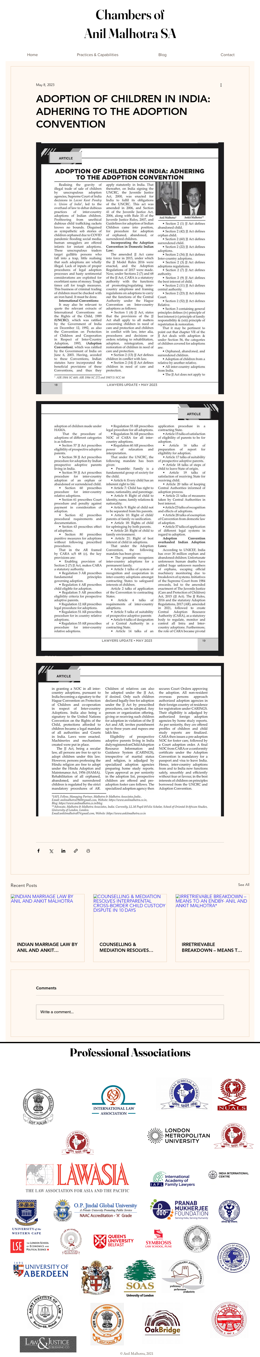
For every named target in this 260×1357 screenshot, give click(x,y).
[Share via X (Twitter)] (50, 850)
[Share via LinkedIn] (63, 850)
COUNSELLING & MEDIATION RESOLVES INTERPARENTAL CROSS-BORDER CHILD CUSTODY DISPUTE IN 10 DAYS (128, 947)
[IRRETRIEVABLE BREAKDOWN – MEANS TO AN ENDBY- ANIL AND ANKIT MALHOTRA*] (212, 914)
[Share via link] (75, 850)
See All (243, 884)
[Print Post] (88, 850)
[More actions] (221, 85)
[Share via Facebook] (38, 850)
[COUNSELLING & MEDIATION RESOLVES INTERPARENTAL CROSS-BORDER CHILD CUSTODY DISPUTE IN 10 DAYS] (130, 914)
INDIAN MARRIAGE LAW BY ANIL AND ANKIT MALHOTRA (47, 947)
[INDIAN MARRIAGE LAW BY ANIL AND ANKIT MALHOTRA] (47, 914)
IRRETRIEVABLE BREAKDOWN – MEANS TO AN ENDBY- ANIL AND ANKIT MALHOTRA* (211, 947)
